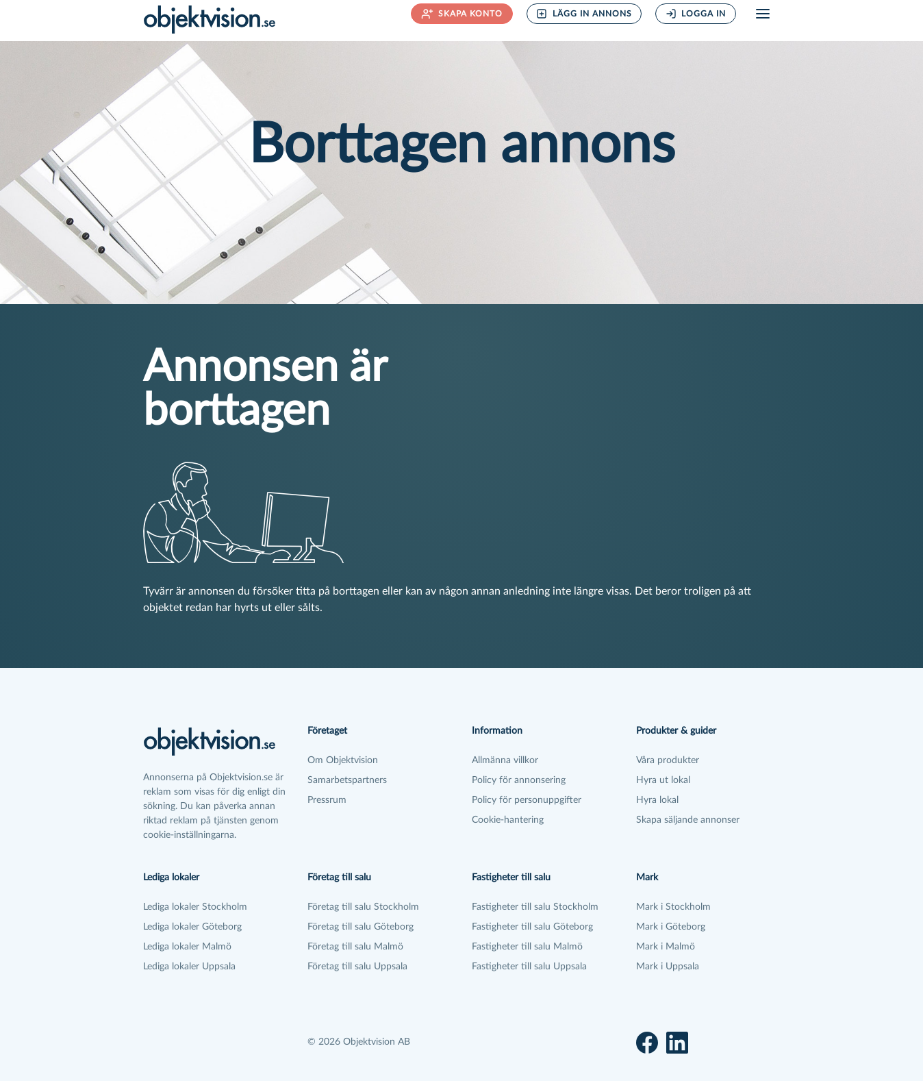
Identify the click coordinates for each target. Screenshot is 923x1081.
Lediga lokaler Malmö (187, 947)
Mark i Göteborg (670, 927)
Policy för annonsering (519, 780)
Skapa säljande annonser (687, 820)
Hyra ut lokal (663, 780)
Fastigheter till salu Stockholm (535, 907)
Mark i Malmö (665, 947)
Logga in (696, 13)
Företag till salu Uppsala (357, 966)
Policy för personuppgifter (526, 800)
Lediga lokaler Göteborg (192, 927)
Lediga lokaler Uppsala (189, 966)
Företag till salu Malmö (355, 947)
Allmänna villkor (505, 760)
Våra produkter (667, 760)
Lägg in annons (584, 13)
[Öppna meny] (763, 13)
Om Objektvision (342, 760)
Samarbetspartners (347, 780)
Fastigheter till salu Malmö (527, 947)
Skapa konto (462, 14)
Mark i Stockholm (673, 907)
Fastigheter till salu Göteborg (532, 927)
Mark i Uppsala (667, 966)
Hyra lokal (657, 800)
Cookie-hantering (508, 820)
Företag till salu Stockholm (363, 907)
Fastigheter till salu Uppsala (529, 966)
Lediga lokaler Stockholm (195, 907)
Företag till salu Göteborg (360, 927)
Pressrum (326, 800)
